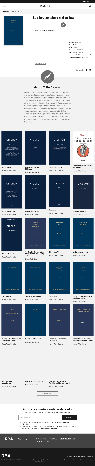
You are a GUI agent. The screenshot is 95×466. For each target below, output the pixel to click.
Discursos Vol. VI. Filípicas (32, 168)
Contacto (41, 439)
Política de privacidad (69, 460)
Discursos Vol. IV (8, 211)
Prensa (53, 439)
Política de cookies (83, 460)
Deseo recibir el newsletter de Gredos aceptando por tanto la (45, 423)
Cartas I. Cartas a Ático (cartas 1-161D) (82, 297)
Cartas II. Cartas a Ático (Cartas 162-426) (11, 340)
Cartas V (52, 210)
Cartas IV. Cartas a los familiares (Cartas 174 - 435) (35, 254)
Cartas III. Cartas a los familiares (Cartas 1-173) (59, 382)
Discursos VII (6, 167)
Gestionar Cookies (39, 461)
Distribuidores (67, 439)
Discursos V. (54, 252)
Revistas (77, 456)
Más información (40, 64)
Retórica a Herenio (33, 339)
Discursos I (53, 296)
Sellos (12, 11)
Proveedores (56, 460)
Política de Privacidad (49, 428)
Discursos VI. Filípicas (34, 381)
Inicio (5, 11)
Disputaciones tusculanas (7, 382)
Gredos (19, 11)
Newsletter (88, 1)
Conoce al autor (47, 393)
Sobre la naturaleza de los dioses (82, 167)
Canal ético (46, 460)
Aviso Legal (36, 460)
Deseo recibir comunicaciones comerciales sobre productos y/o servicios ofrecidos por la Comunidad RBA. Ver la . (49, 427)
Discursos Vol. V (55, 167)
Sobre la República (33, 296)
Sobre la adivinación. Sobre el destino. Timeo (83, 340)
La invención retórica (81, 252)
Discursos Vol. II (79, 211)
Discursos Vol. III (32, 211)
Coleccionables (87, 456)
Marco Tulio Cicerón (44, 30)
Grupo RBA (68, 456)
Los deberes (6, 296)
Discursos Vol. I (7, 253)
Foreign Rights (43, 442)
